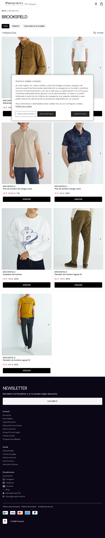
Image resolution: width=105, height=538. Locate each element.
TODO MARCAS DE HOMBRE (34, 26)
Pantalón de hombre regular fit (68, 274)
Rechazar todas (46, 114)
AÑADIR (27, 199)
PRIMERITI (15, 26)
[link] (27, 67)
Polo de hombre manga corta (68, 189)
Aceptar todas (80, 114)
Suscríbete (52, 401)
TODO (5, 26)
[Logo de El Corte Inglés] (30, 4)
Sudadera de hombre (12, 274)
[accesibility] (5, 521)
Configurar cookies (25, 114)
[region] (52, 98)
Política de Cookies (28, 507)
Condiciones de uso (45, 507)
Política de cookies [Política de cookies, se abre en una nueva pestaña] (24, 106)
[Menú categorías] (2, 4)
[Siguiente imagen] (49, 67)
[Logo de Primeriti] (15, 4)
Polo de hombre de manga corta (17, 189)
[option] (27, 67)
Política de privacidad (11, 507)
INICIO (4, 11)
